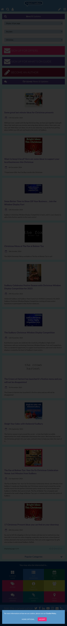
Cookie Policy (51, 613)
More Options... (28, 619)
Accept (42, 619)
